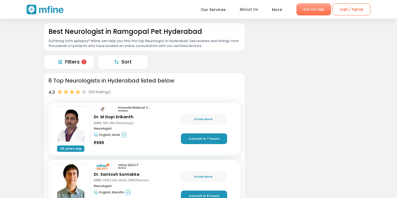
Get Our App (313, 9)
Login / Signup (351, 9)
